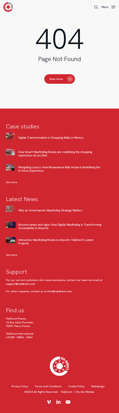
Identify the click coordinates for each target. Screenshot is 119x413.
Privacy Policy (19, 386)
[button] (109, 6)
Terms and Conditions (48, 386)
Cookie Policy (76, 386)
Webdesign (98, 386)
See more (11, 182)
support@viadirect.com (20, 284)
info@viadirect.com (59, 291)
